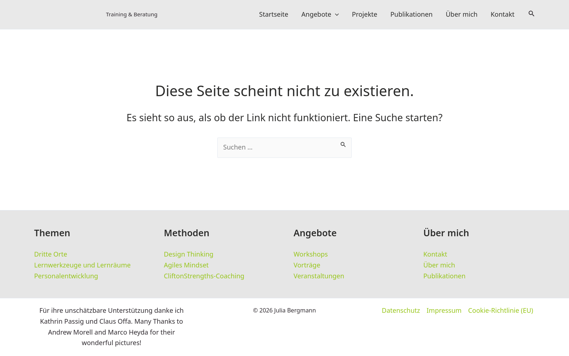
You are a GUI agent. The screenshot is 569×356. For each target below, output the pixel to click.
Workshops (311, 254)
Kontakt (503, 14)
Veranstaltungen (319, 276)
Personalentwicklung (66, 276)
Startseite (273, 14)
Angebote (320, 14)
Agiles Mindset (186, 265)
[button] (335, 14)
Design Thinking (189, 254)
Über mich (462, 14)
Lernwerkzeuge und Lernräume (82, 265)
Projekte (364, 14)
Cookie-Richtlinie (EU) (500, 311)
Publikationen (411, 14)
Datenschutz (401, 311)
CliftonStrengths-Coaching (204, 276)
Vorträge (307, 265)
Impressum (444, 311)
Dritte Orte (50, 254)
